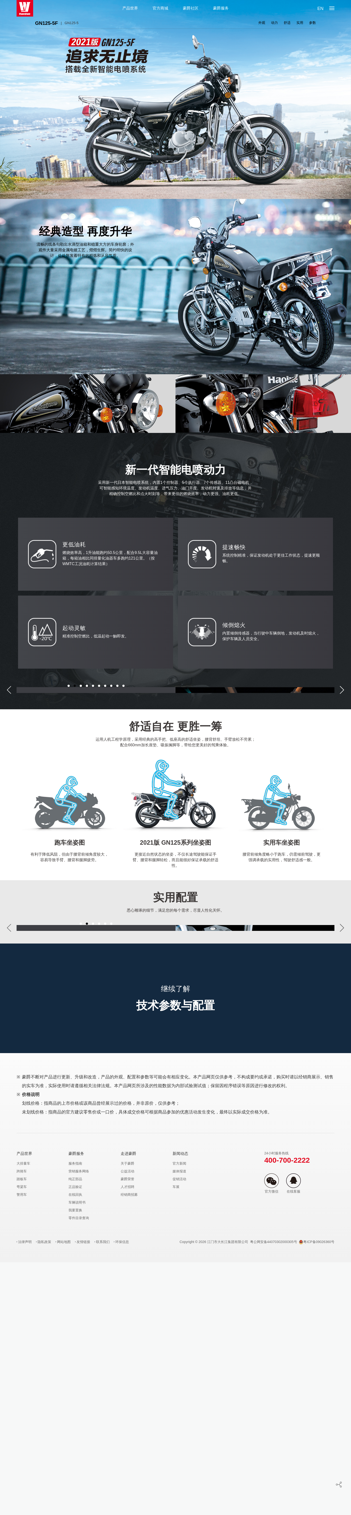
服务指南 (75, 1416)
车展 (176, 1439)
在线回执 (75, 1447)
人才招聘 (127, 1439)
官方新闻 (179, 1416)
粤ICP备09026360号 (316, 1494)
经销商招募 (129, 1447)
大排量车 (23, 1416)
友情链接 (83, 1494)
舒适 (287, 23)
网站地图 (64, 1494)
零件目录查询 (78, 1471)
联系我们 (103, 1494)
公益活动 (127, 1424)
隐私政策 (44, 1494)
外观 (261, 23)
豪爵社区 (190, 8)
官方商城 (160, 8)
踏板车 (22, 1432)
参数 (312, 23)
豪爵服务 (221, 8)
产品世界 (130, 8)
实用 (299, 23)
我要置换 (75, 1463)
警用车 (22, 1447)
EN (320, 8)
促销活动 (179, 1432)
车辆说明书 (77, 1455)
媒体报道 (179, 1424)
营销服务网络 (78, 1424)
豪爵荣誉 (127, 1432)
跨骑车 (22, 1424)
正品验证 (75, 1439)
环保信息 (122, 1494)
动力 (274, 23)
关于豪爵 (127, 1416)
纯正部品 (75, 1432)
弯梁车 (22, 1439)
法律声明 (25, 1494)
